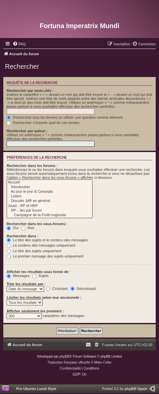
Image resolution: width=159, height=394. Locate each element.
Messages (18, 276)
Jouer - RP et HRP (49, 206)
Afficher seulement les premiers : (35, 311)
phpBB (64, 356)
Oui (13, 228)
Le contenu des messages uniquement (41, 245)
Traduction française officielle (68, 362)
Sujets (40, 276)
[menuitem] (19, 44)
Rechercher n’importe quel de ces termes (43, 123)
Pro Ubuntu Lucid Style (36, 389)
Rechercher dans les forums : (32, 166)
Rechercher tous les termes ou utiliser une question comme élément (65, 117)
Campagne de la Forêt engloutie (49, 215)
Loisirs (49, 196)
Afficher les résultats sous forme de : (39, 272)
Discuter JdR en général (49, 201)
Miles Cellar (102, 362)
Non (27, 228)
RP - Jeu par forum (49, 210)
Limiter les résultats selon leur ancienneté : (44, 297)
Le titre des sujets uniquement (34, 251)
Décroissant (83, 289)
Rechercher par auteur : (27, 131)
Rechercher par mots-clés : (30, 91)
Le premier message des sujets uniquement (45, 256)
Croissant (57, 289)
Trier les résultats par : (26, 284)
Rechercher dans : (22, 236)
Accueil (49, 182)
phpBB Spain (136, 389)
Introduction (49, 187)
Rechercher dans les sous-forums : (37, 224)
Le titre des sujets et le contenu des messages (47, 240)
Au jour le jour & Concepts (49, 191)
